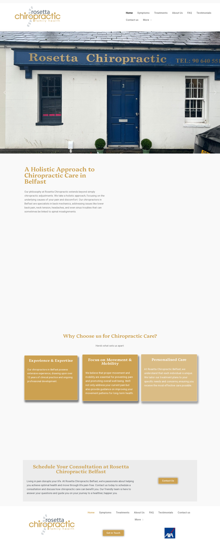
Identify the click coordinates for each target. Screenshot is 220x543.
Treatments (161, 12)
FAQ (189, 12)
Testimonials (203, 12)
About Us (177, 12)
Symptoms (143, 12)
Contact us (132, 19)
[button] (4, 92)
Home (129, 12)
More (147, 19)
